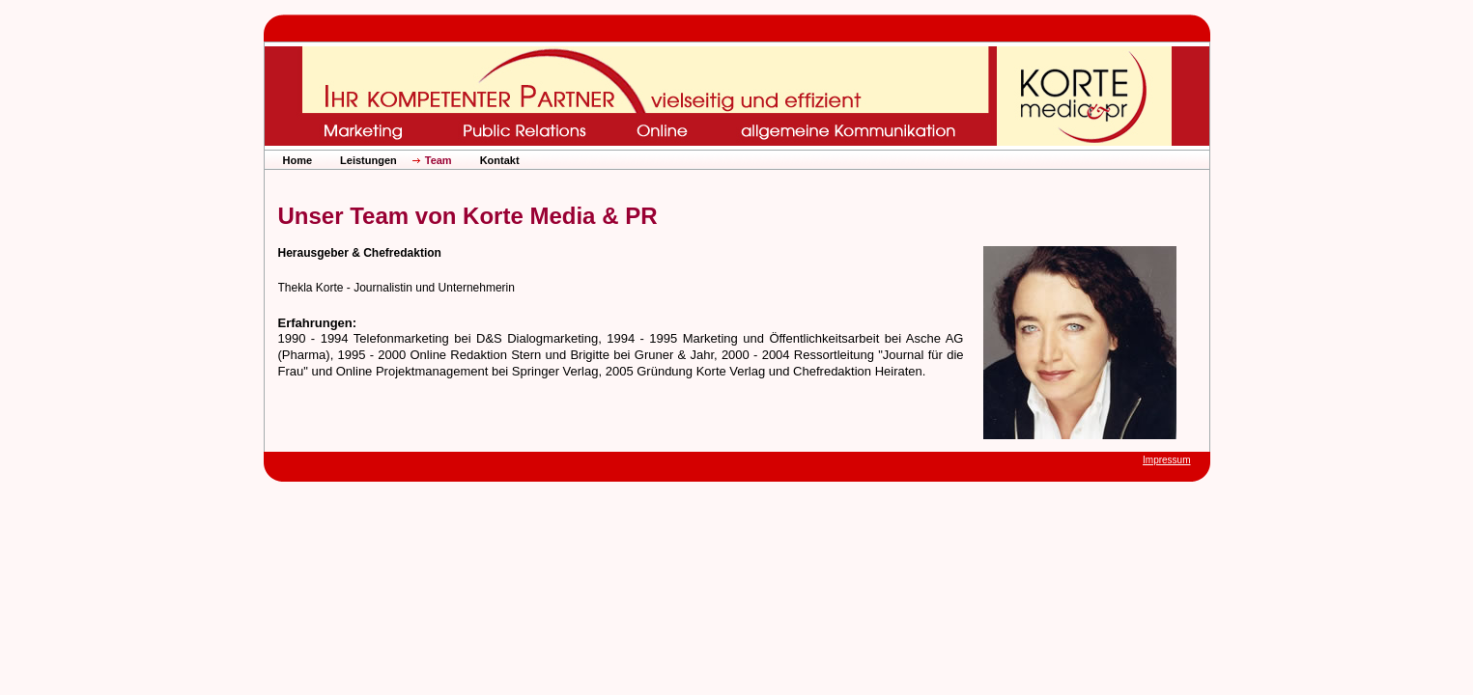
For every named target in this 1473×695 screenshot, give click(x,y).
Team (438, 160)
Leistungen (368, 160)
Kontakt (500, 160)
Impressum (1166, 460)
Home (298, 160)
